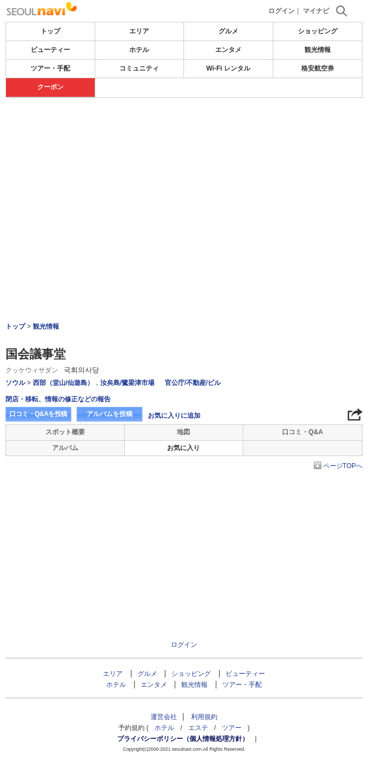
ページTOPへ (343, 466)
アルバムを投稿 (110, 414)
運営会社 (164, 717)
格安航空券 (317, 68)
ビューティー (50, 50)
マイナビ (316, 11)
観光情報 (317, 50)
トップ (50, 31)
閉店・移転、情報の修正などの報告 (58, 399)
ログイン (281, 11)
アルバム (65, 448)
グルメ (228, 31)
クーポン (50, 87)
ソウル (15, 383)
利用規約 (204, 717)
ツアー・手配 (50, 68)
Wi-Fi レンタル (228, 68)
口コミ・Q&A (302, 432)
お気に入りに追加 (174, 415)
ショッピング (317, 31)
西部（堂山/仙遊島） (63, 383)
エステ (198, 728)
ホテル (139, 50)
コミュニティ (139, 68)
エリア (139, 31)
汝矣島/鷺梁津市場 (127, 383)
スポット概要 (65, 432)
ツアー (232, 728)
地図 (183, 432)
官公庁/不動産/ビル (193, 383)
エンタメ (228, 50)
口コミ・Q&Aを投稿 (38, 414)
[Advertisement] (184, 130)
